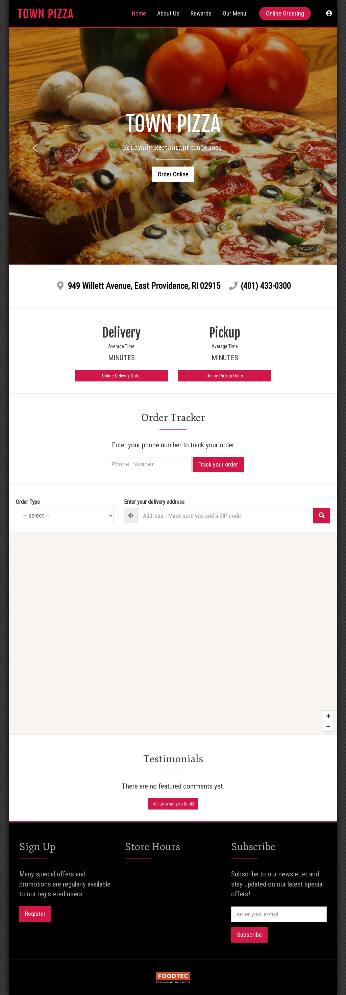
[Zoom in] (328, 716)
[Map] (173, 633)
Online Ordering (285, 13)
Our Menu (234, 13)
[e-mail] (279, 914)
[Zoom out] (328, 726)
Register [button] (35, 913)
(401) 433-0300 (266, 286)
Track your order (227, 464)
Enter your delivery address (154, 501)
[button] (329, 13)
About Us (168, 13)
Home (139, 13)
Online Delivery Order (121, 375)
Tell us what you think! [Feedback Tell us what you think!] (173, 803)
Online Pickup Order (224, 375)
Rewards (201, 13)
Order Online (173, 174)
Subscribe (249, 934)
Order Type (28, 501)
